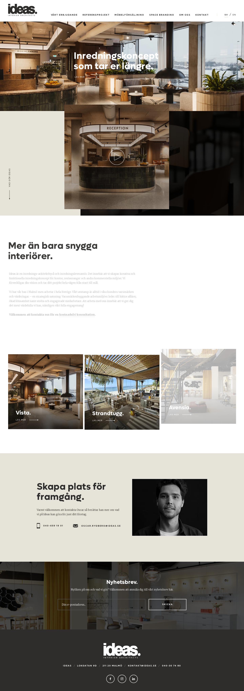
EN (234, 15)
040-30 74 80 (171, 665)
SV (226, 15)
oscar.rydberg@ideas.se (97, 526)
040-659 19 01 (50, 525)
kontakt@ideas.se (142, 665)
